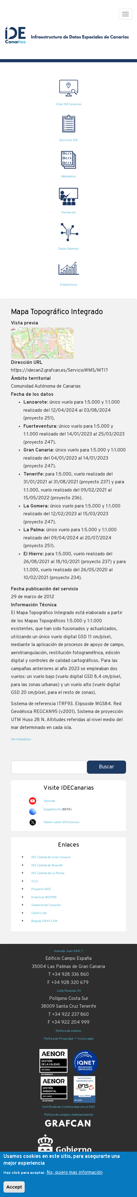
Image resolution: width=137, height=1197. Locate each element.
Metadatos (68, 177)
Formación (68, 213)
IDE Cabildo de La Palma (47, 873)
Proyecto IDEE (41, 889)
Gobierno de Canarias (46, 905)
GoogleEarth (52, 809)
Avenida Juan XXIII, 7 (68, 951)
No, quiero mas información (75, 1176)
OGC (34, 881)
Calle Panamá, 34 (69, 991)
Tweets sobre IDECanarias (61, 822)
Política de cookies (68, 1031)
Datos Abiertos (68, 249)
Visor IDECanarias (68, 104)
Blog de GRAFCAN (44, 921)
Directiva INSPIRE (44, 897)
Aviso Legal (86, 1039)
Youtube (49, 801)
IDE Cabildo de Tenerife (47, 865)
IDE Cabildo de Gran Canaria (50, 857)
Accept (14, 1191)
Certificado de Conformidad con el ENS (68, 1107)
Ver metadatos (21, 739)
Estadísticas (68, 285)
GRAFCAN (39, 913)
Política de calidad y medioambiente (68, 1115)
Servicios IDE (68, 140)
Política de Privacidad (58, 1039)
